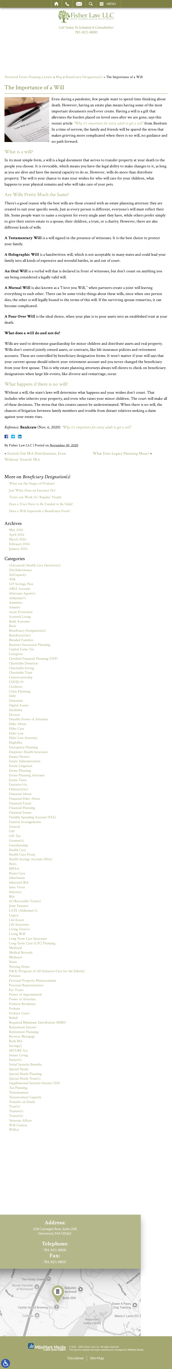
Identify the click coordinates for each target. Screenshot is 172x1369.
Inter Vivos (17, 887)
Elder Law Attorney (23, 738)
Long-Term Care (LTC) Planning (32, 943)
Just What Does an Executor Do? (32, 490)
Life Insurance (19, 924)
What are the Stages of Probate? (32, 483)
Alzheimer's (17, 598)
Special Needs (18, 1069)
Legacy (14, 915)
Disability (15, 710)
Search (91, 4)
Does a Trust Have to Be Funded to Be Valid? (41, 504)
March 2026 (17, 539)
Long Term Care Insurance (28, 938)
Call (67, 4)
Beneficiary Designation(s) (84, 77)
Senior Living (18, 1055)
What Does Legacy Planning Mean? (121, 453)
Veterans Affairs (20, 1120)
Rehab (13, 1017)
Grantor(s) (16, 840)
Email (79, 4)
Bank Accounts (19, 621)
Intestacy (15, 892)
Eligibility (15, 742)
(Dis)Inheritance (20, 570)
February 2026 (19, 544)
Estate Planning (20, 770)
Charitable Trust (20, 672)
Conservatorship (20, 677)
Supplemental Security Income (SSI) (34, 1083)
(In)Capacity (17, 574)
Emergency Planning (23, 747)
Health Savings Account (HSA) (30, 859)
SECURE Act (18, 1050)
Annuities (15, 602)
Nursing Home (19, 966)
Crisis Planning (19, 691)
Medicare (15, 957)
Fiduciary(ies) (18, 789)
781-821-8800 (86, 32)
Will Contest (18, 1125)
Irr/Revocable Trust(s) (25, 901)
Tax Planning (18, 1087)
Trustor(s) (16, 1116)
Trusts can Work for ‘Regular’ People (35, 497)
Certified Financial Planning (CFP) (33, 658)
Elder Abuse (17, 724)
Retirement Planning (23, 1032)
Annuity (14, 607)
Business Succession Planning (29, 644)
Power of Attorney (22, 999)
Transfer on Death (22, 1102)
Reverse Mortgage (22, 1036)
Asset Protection (20, 612)
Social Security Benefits (25, 1064)
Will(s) (14, 1129)
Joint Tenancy (18, 906)
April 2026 (16, 534)
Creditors (15, 686)
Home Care (17, 873)
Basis (12, 626)
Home (56, 4)
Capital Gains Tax (21, 649)
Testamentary (18, 1092)
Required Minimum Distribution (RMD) (37, 1022)
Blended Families (21, 640)
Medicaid (15, 947)
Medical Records (20, 952)
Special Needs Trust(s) (25, 1078)
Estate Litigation (20, 766)
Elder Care (16, 728)
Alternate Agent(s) (22, 593)
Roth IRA (16, 1041)
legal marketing (102, 1350)
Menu (111, 4)
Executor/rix (18, 784)
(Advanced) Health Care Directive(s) (35, 565)
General (14, 826)
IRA (12, 896)
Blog (59, 77)
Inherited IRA (19, 882)
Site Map (97, 1358)
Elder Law (16, 733)
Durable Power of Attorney (28, 719)
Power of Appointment (25, 994)
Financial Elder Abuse (24, 798)
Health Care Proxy (22, 854)
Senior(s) (15, 1059)
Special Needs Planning (25, 1074)
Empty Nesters (19, 756)
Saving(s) (15, 1046)
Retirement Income (23, 1027)
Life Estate (16, 920)
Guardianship (18, 845)
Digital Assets (18, 705)
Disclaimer (75, 1358)
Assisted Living (20, 616)
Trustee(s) (16, 1111)
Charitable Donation (23, 663)
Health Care (17, 850)
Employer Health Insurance (28, 752)
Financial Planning (22, 808)
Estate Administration (24, 761)
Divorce (14, 714)
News (13, 962)
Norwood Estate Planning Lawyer (28, 77)
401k (12, 579)
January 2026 (18, 548)
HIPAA (14, 868)
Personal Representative (26, 985)
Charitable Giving (21, 668)
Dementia (16, 700)
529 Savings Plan (21, 584)
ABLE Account (19, 588)
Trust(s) (14, 1106)
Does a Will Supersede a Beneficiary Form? (40, 511)
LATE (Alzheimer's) (23, 910)
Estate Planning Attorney (27, 775)
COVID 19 (16, 682)
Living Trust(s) (19, 929)
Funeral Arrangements (25, 822)
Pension (14, 976)
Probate (14, 1008)
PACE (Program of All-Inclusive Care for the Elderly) (47, 971)
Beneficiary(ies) (20, 635)
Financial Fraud (20, 803)
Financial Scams (20, 812)
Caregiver (16, 654)
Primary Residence (22, 1004)
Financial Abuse (20, 794)
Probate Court (19, 1013)
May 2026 (16, 530)
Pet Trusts (16, 990)
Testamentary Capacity (25, 1097)
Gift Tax (15, 836)
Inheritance (17, 878)
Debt (12, 696)
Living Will (17, 934)
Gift (12, 831)
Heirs (13, 864)
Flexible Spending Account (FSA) (32, 817)
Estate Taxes (18, 780)
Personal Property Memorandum (32, 980)
